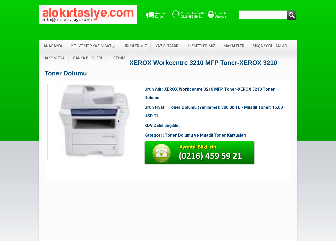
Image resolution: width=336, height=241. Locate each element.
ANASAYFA (53, 46)
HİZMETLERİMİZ (201, 46)
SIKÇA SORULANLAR (270, 46)
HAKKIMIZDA (54, 58)
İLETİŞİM (118, 58)
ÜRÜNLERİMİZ (135, 46)
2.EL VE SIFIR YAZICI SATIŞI (93, 46)
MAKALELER (234, 46)
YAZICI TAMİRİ (167, 46)
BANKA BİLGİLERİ (87, 58)
